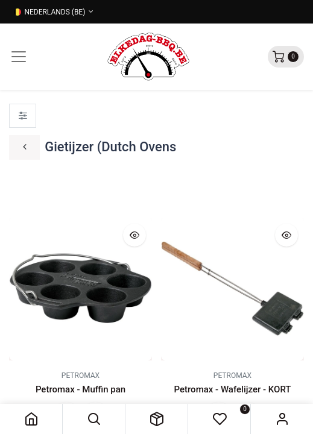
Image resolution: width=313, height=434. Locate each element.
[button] (94, 419)
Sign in (282, 419)
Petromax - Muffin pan (80, 389)
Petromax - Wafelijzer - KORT (232, 389)
